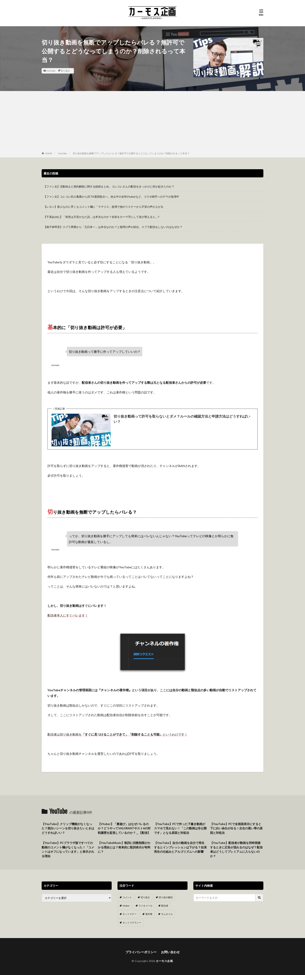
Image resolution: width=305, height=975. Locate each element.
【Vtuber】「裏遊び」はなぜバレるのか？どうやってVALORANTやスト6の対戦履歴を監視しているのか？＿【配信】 (124, 828)
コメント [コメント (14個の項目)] (127, 897)
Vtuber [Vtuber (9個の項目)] (126, 905)
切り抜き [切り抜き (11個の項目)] (145, 897)
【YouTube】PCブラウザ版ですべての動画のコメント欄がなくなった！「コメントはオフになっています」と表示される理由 (68, 849)
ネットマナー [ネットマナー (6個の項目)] (130, 914)
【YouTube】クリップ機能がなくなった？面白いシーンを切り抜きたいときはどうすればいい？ (68, 828)
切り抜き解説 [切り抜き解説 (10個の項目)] (166, 897)
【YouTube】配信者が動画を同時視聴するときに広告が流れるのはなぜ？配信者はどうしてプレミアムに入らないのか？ (236, 849)
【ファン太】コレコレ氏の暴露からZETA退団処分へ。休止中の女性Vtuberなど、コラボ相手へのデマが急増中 (111, 196)
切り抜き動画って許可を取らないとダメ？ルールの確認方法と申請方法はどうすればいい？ (182, 419)
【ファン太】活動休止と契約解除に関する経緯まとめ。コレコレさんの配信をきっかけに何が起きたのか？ (109, 186)
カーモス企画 (164, 961)
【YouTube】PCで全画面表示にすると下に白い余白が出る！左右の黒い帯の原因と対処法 (236, 828)
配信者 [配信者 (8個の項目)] (164, 905)
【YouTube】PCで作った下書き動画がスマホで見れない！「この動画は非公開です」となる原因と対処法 (180, 828)
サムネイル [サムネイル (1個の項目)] (167, 914)
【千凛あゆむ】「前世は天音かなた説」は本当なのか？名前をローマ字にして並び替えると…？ (102, 216)
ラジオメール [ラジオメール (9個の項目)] (145, 905)
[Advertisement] (152, 122)
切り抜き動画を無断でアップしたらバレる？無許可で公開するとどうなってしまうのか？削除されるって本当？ (131, 153)
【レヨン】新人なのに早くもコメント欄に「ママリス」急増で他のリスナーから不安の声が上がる (103, 206)
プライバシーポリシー (141, 952)
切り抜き (65, 70)
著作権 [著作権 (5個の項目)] (148, 914)
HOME (48, 153)
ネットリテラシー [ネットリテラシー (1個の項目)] (132, 922)
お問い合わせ (170, 952)
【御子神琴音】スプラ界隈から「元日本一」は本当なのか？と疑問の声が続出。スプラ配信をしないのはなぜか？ (113, 227)
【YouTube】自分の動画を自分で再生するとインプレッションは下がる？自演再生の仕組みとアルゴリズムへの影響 (180, 847)
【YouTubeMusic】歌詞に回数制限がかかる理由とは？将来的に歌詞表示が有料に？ (124, 847)
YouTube (50, 70)
